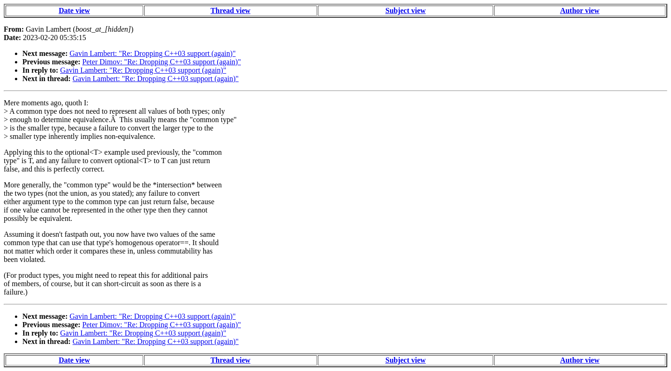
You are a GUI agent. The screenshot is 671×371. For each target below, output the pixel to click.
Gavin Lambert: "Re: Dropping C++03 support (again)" (152, 53)
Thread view (230, 10)
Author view (580, 10)
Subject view (405, 10)
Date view (74, 10)
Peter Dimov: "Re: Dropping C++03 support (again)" (161, 62)
